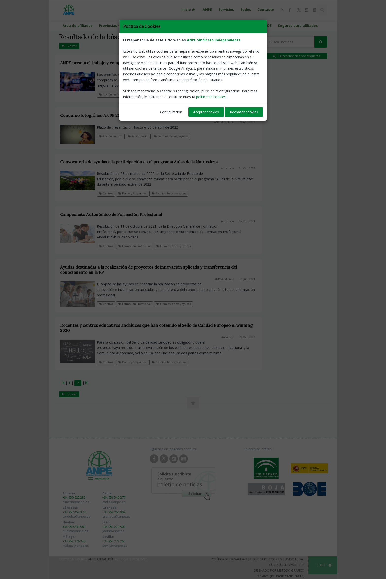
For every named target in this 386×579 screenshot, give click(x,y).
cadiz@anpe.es (114, 502)
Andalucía (227, 168)
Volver (69, 46)
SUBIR (324, 565)
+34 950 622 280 (74, 497)
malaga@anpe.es (76, 545)
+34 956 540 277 (113, 497)
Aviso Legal (294, 559)
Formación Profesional (134, 246)
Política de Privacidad (229, 559)
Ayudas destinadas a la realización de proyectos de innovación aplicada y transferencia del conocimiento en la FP (148, 270)
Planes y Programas (132, 193)
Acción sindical (110, 94)
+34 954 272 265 (113, 541)
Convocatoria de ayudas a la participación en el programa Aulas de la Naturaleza (139, 162)
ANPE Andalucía (100, 559)
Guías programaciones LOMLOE (244, 25)
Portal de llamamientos (188, 25)
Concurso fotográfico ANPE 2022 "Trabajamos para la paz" (117, 115)
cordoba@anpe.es (76, 516)
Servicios (226, 9)
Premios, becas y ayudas (175, 94)
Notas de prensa (140, 94)
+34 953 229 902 (113, 526)
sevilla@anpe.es (114, 545)
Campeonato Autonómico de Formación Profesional (111, 214)
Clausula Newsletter (286, 564)
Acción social (138, 136)
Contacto (265, 9)
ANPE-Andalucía (224, 69)
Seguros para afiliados (298, 25)
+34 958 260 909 (113, 512)
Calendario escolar (144, 25)
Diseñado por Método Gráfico (279, 570)
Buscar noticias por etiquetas (296, 56)
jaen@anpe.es (113, 531)
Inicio (188, 9)
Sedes (246, 9)
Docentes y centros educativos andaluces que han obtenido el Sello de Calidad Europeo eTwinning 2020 (156, 328)
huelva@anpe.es (75, 531)
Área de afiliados (78, 25)
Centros (106, 193)
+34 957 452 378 (74, 512)
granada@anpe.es (116, 516)
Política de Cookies (266, 559)
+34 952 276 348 (74, 541)
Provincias (110, 25)
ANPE (207, 9)
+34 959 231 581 (74, 526)
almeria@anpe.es (76, 502)
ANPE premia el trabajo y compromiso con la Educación (114, 63)
